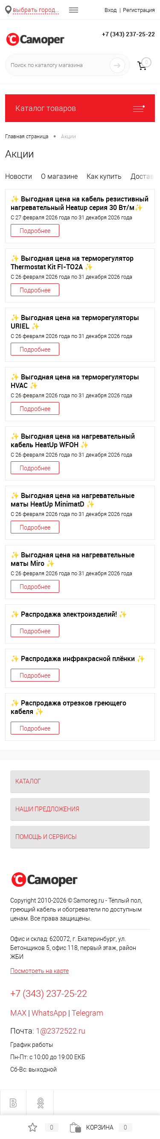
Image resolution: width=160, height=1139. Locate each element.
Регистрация (139, 10)
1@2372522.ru (60, 1030)
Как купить (104, 176)
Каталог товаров (80, 108)
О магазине (59, 176)
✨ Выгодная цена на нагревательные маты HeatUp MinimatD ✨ (72, 499)
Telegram (87, 1012)
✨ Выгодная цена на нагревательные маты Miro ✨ (72, 559)
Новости (18, 176)
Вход (110, 10)
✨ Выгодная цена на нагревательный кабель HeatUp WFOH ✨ (73, 440)
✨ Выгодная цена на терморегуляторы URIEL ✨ (75, 321)
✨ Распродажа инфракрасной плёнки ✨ (78, 658)
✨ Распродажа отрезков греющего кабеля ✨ (68, 707)
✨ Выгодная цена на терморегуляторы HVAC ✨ (75, 381)
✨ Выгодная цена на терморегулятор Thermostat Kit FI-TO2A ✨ (72, 262)
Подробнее (35, 230)
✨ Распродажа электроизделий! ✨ (69, 614)
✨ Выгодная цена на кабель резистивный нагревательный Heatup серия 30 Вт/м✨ (79, 203)
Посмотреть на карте (39, 970)
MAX (18, 1012)
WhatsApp (49, 1012)
